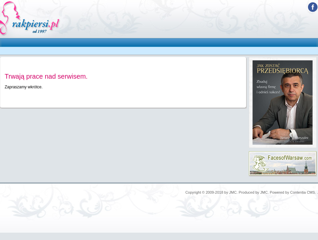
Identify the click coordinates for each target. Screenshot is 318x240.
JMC (233, 192)
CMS (311, 192)
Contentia (298, 192)
